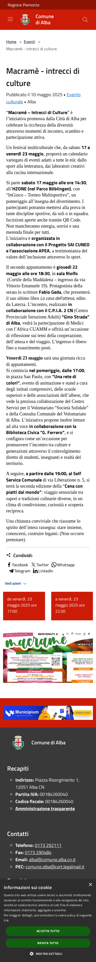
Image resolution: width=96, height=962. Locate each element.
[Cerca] (85, 20)
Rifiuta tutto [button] (47, 943)
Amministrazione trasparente (45, 808)
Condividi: (19, 555)
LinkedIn (42, 571)
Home (11, 42)
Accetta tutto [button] (48, 931)
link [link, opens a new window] (6, 920)
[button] (48, 953)
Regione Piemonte (23, 5)
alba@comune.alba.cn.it (52, 859)
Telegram (19, 571)
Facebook (17, 565)
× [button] (90, 885)
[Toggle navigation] (10, 19)
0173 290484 (38, 852)
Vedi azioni (16, 584)
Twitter (39, 565)
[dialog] (48, 920)
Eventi (29, 42)
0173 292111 (48, 845)
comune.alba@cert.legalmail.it (55, 866)
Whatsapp (62, 565)
